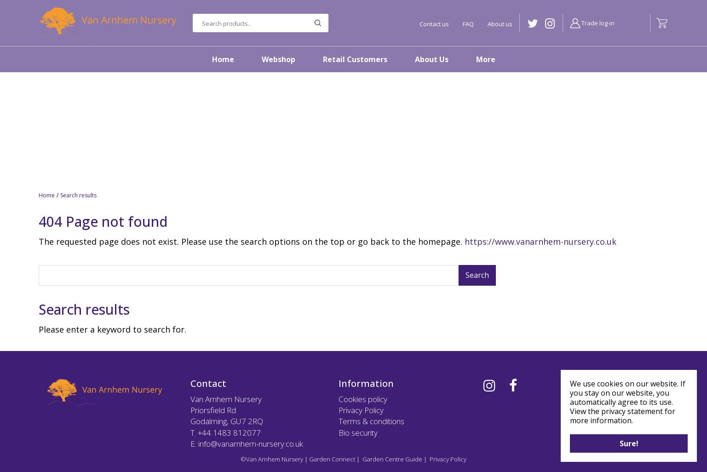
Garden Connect (332, 459)
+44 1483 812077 (229, 432)
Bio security (358, 432)
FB (513, 385)
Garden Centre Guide (392, 459)
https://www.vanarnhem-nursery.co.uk (540, 241)
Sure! (629, 443)
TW (533, 23)
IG (550, 23)
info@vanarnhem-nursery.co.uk (250, 443)
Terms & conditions (371, 421)
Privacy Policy (361, 410)
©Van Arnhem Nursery (272, 459)
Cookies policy (363, 399)
